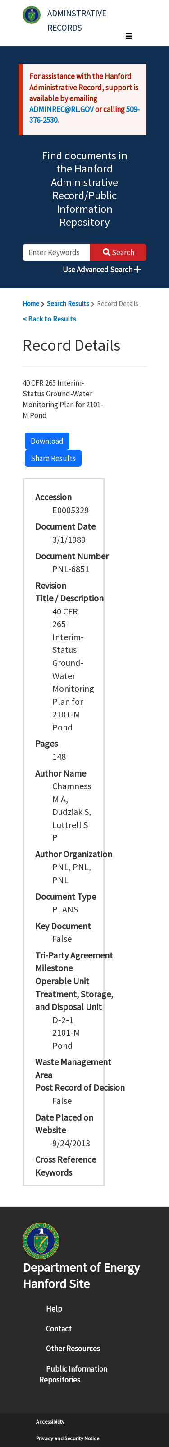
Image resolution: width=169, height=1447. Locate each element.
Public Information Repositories (73, 1374)
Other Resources (73, 1349)
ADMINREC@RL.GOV (61, 109)
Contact (59, 1329)
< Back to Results (49, 318)
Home (31, 303)
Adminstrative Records (77, 17)
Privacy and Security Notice (67, 1438)
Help (54, 1309)
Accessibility (50, 1421)
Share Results (53, 458)
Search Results (68, 303)
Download (47, 441)
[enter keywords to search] (56, 252)
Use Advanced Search (102, 270)
